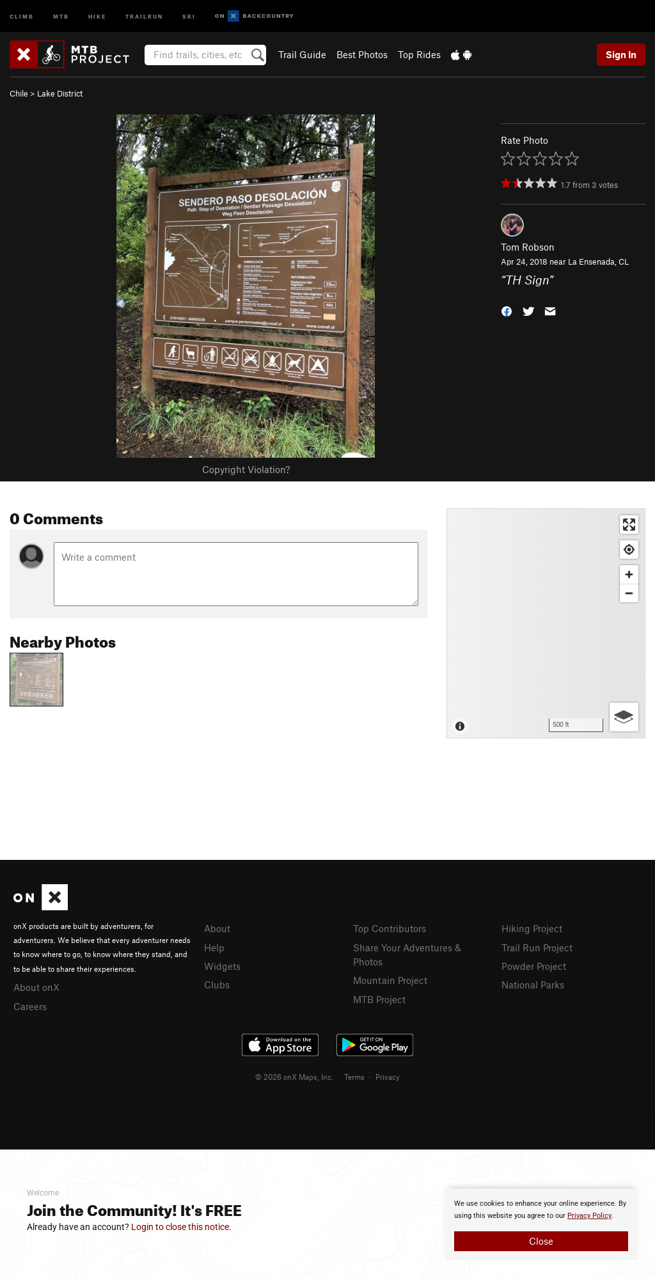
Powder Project (533, 966)
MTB (61, 16)
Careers (30, 1006)
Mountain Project (390, 980)
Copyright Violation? (246, 469)
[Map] (546, 623)
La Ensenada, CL (598, 261)
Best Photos (362, 54)
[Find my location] (629, 549)
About (217, 928)
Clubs (217, 984)
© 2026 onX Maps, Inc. (294, 1076)
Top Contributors (389, 928)
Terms (354, 1076)
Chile (19, 93)
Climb (22, 16)
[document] (541, 1224)
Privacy (387, 1076)
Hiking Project (531, 928)
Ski (189, 16)
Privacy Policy (589, 1216)
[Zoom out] (629, 593)
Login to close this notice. (181, 1227)
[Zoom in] (629, 574)
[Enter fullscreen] (629, 524)
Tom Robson (528, 247)
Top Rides (419, 54)
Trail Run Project (536, 947)
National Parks (532, 984)
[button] (506, 309)
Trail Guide (302, 54)
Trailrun (144, 16)
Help (214, 947)
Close (541, 1241)
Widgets (222, 966)
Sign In (621, 54)
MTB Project (379, 999)
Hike (97, 16)
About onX (36, 987)
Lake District (60, 93)
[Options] (624, 717)
